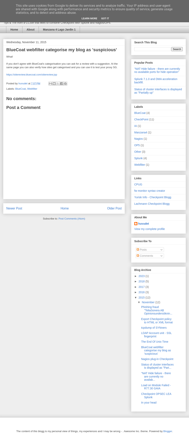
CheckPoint (141, 119)
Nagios (138, 138)
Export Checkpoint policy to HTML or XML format (157, 320)
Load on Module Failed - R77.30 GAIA (156, 387)
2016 (142, 292)
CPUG (138, 184)
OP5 (137, 145)
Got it (105, 18)
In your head (149, 402)
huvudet (143, 223)
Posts (142, 249)
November (148, 302)
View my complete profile (149, 229)
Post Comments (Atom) (71, 218)
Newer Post (14, 208)
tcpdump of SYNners (154, 327)
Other (137, 151)
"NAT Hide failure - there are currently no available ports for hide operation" (157, 70)
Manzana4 (140, 132)
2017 (142, 286)
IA (135, 125)
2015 (142, 297)
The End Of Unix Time (154, 341)
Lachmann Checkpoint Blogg (152, 203)
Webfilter (32, 88)
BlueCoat (20, 88)
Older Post (114, 208)
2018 (142, 281)
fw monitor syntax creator (149, 190)
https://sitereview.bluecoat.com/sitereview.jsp (31, 74)
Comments (145, 255)
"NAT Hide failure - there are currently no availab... (156, 376)
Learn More (89, 18)
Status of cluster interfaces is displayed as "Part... (157, 366)
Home (14, 29)
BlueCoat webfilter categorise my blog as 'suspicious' (156, 350)
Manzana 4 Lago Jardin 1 (59, 29)
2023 (142, 276)
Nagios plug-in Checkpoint (157, 359)
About (30, 29)
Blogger (167, 431)
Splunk (138, 158)
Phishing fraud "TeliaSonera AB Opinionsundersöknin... (156, 310)
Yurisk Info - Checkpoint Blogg (152, 197)
